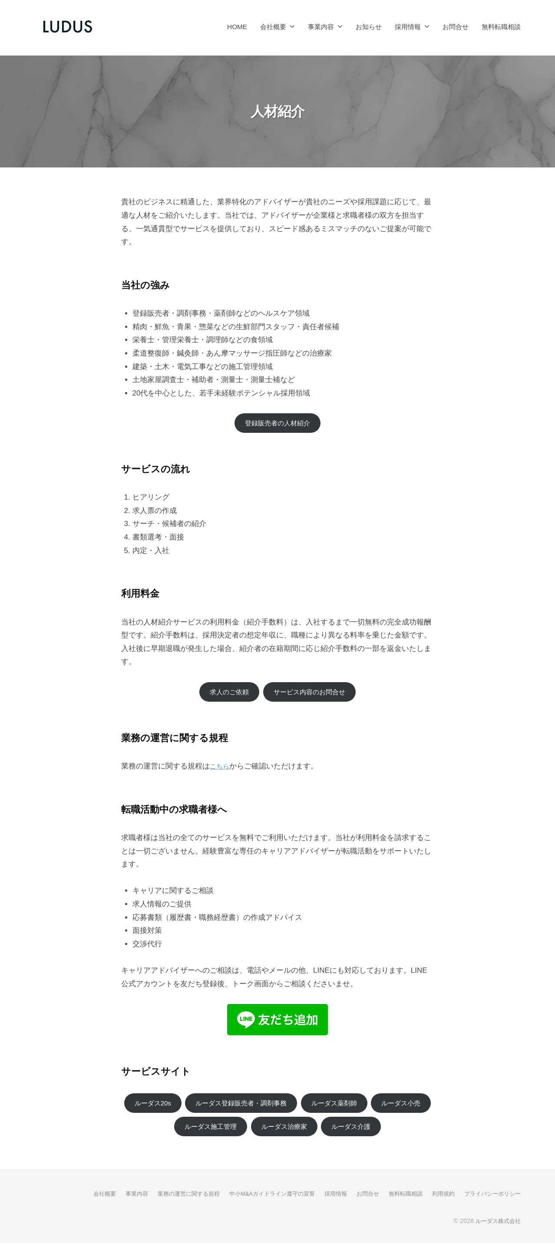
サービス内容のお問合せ (312, 694)
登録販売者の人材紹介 (277, 423)
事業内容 (321, 26)
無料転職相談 (501, 26)
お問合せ (456, 26)
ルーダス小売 (163, 1131)
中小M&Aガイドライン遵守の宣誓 (256, 1199)
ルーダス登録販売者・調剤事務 (272, 1106)
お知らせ (369, 26)
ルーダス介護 (392, 1131)
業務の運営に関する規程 (167, 1199)
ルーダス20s (175, 1106)
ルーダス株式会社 (496, 1226)
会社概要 (273, 26)
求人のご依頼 (224, 694)
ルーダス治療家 (319, 1131)
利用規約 (438, 1199)
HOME (237, 26)
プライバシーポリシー (490, 1199)
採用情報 (408, 26)
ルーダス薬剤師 (374, 1106)
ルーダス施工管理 (239, 1131)
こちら (221, 769)
